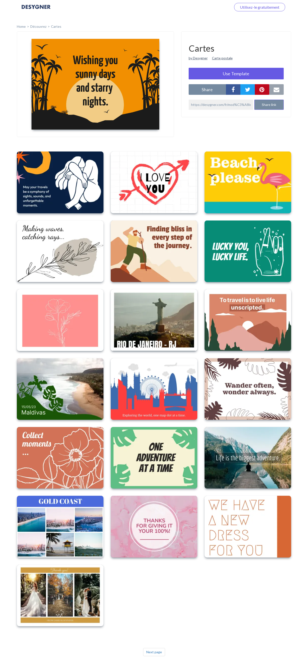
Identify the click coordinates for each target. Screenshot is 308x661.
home (21, 26)
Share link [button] (269, 105)
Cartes (56, 26)
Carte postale (222, 58)
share (207, 89)
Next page (154, 652)
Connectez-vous (212, 7)
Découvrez (38, 26)
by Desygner (198, 58)
